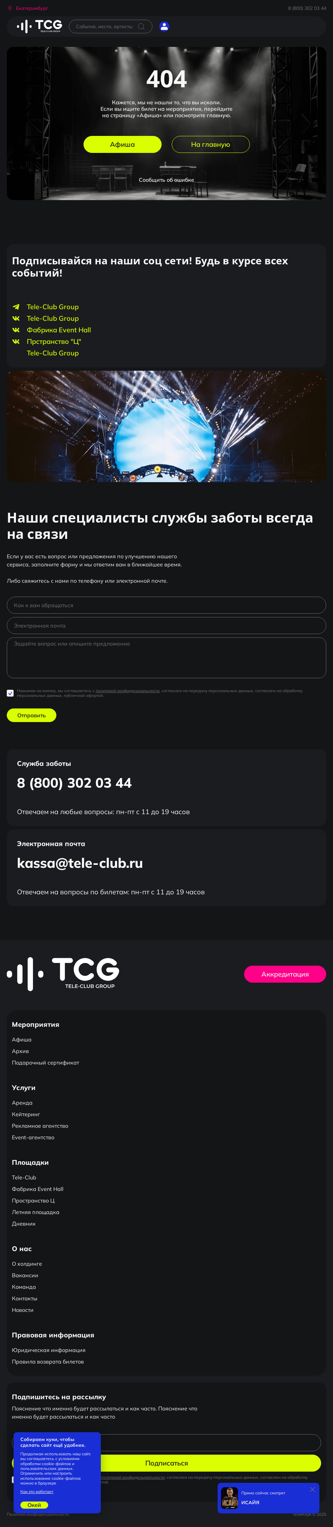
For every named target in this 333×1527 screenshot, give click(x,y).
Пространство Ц (33, 1200)
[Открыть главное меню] (181, 26)
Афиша (122, 144)
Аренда (22, 1102)
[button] (27, 8)
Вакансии (25, 1275)
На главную (210, 144)
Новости (23, 1309)
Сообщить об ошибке (166, 179)
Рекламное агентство (40, 1125)
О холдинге (27, 1263)
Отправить (31, 715)
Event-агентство (33, 1137)
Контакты (24, 1298)
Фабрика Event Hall (37, 1189)
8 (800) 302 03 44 (307, 8)
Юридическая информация (49, 1350)
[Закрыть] (312, 1489)
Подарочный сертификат (45, 1062)
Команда (24, 1286)
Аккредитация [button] (285, 974)
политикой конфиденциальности (128, 690)
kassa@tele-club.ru (80, 862)
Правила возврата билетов (48, 1361)
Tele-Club (24, 1177)
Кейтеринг (26, 1114)
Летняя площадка (35, 1212)
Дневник (24, 1223)
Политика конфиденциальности (38, 1514)
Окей (34, 1505)
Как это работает (36, 1491)
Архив (20, 1051)
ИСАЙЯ (250, 1503)
